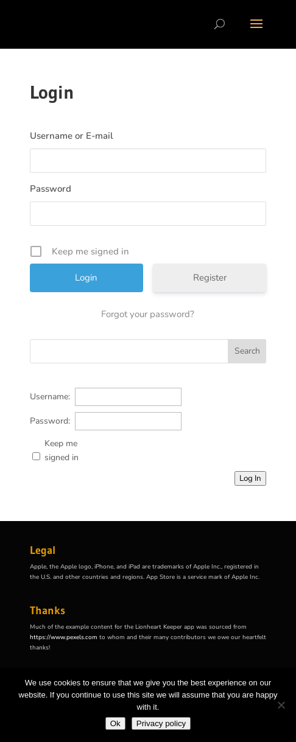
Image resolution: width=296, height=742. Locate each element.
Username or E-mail (71, 136)
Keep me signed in (61, 451)
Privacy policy (161, 723)
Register (210, 277)
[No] (281, 705)
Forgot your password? (147, 314)
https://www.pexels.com (63, 637)
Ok (115, 723)
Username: (50, 396)
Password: (50, 421)
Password (50, 189)
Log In (250, 478)
